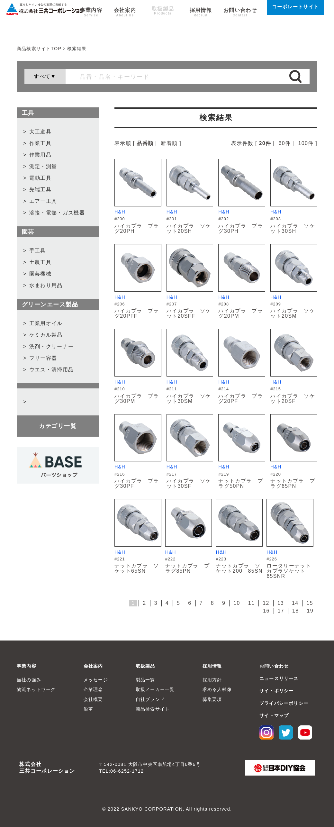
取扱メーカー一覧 (155, 689)
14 (295, 603)
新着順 (169, 143)
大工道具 (40, 131)
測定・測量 (43, 166)
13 (280, 603)
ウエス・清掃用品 (51, 369)
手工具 (37, 250)
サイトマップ (274, 715)
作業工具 (40, 143)
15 (310, 603)
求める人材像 (217, 689)
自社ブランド (150, 699)
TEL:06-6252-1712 (121, 771)
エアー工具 (43, 201)
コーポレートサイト (295, 22)
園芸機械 (40, 274)
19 (310, 610)
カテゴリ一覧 (58, 426)
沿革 (88, 709)
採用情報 (201, 26)
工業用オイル (46, 323)
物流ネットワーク (36, 689)
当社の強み (29, 679)
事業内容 (99, 26)
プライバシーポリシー (283, 703)
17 (281, 610)
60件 (285, 143)
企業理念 (93, 689)
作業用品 (40, 155)
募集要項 (212, 699)
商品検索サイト (153, 709)
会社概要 (93, 699)
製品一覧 (145, 679)
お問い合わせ (240, 26)
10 (236, 603)
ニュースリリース (279, 678)
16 (266, 610)
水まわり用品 (46, 285)
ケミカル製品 (46, 335)
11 (251, 603)
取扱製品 (167, 26)
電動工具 (40, 178)
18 (295, 610)
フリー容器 (43, 358)
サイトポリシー (276, 690)
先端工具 (40, 189)
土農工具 (40, 262)
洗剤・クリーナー (51, 346)
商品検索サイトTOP (39, 48)
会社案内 (133, 26)
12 (266, 603)
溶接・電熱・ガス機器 (57, 212)
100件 (305, 143)
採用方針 (212, 679)
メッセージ (96, 679)
